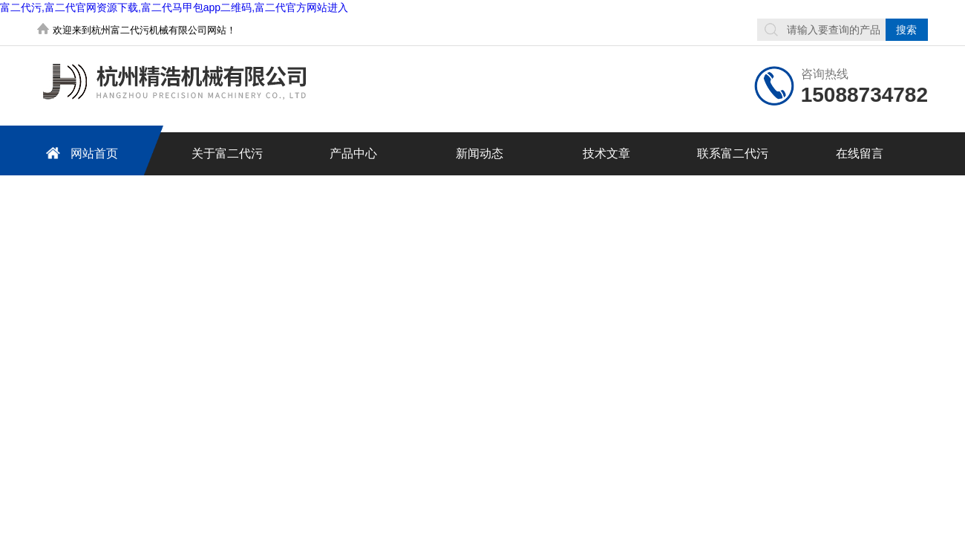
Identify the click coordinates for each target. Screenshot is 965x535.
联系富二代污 (732, 153)
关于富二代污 (227, 153)
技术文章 (606, 153)
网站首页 (79, 152)
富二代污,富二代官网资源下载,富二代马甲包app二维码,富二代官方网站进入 (174, 7)
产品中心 (353, 153)
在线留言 (859, 153)
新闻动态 (479, 153)
